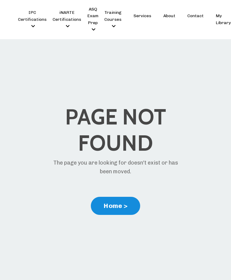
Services (142, 15)
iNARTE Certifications (67, 19)
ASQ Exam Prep (92, 19)
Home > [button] (115, 205)
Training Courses (113, 19)
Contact (195, 15)
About (169, 15)
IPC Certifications (32, 19)
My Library (223, 19)
